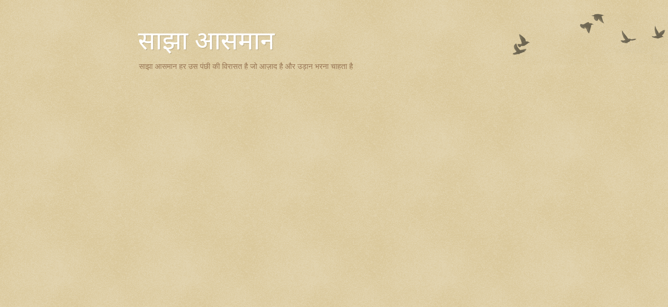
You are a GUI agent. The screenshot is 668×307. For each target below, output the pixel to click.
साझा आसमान (206, 41)
